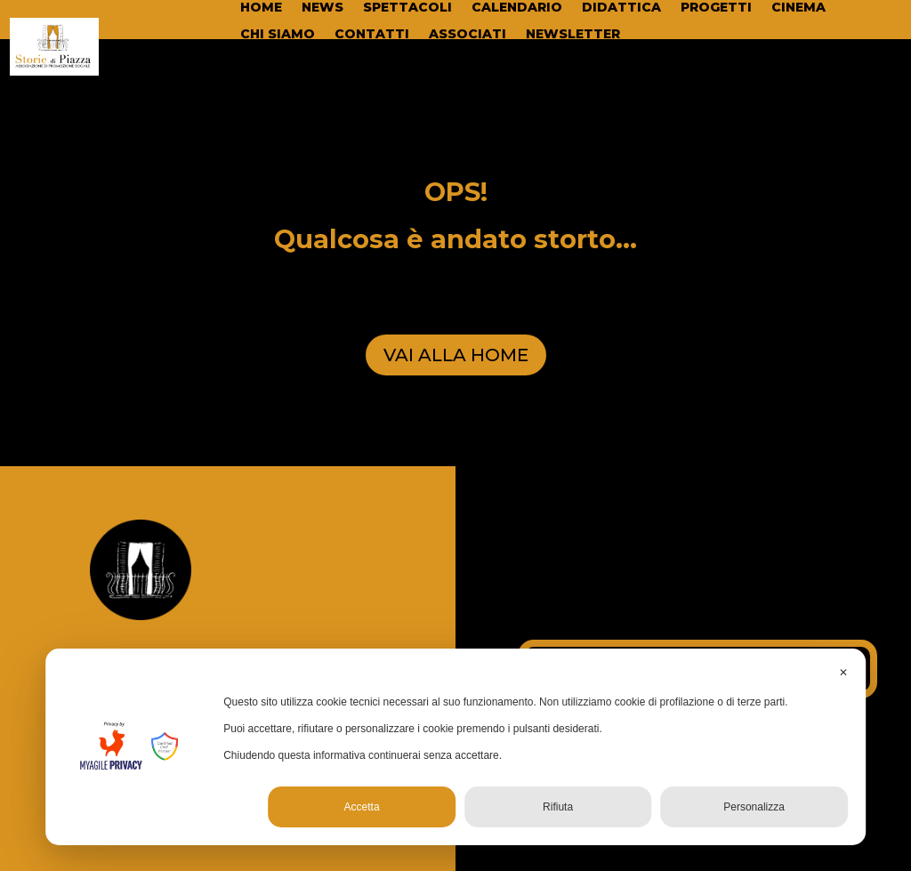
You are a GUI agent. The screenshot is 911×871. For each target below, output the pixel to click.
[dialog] (455, 747)
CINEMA (798, 8)
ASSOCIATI (467, 35)
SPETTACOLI (407, 8)
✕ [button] (843, 672)
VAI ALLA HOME (455, 355)
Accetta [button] (362, 807)
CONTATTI (372, 35)
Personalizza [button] (754, 807)
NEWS (322, 8)
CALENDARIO (517, 8)
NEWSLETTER (573, 35)
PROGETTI (716, 8)
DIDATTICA (621, 8)
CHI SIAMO (277, 35)
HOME (261, 8)
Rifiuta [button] (558, 807)
